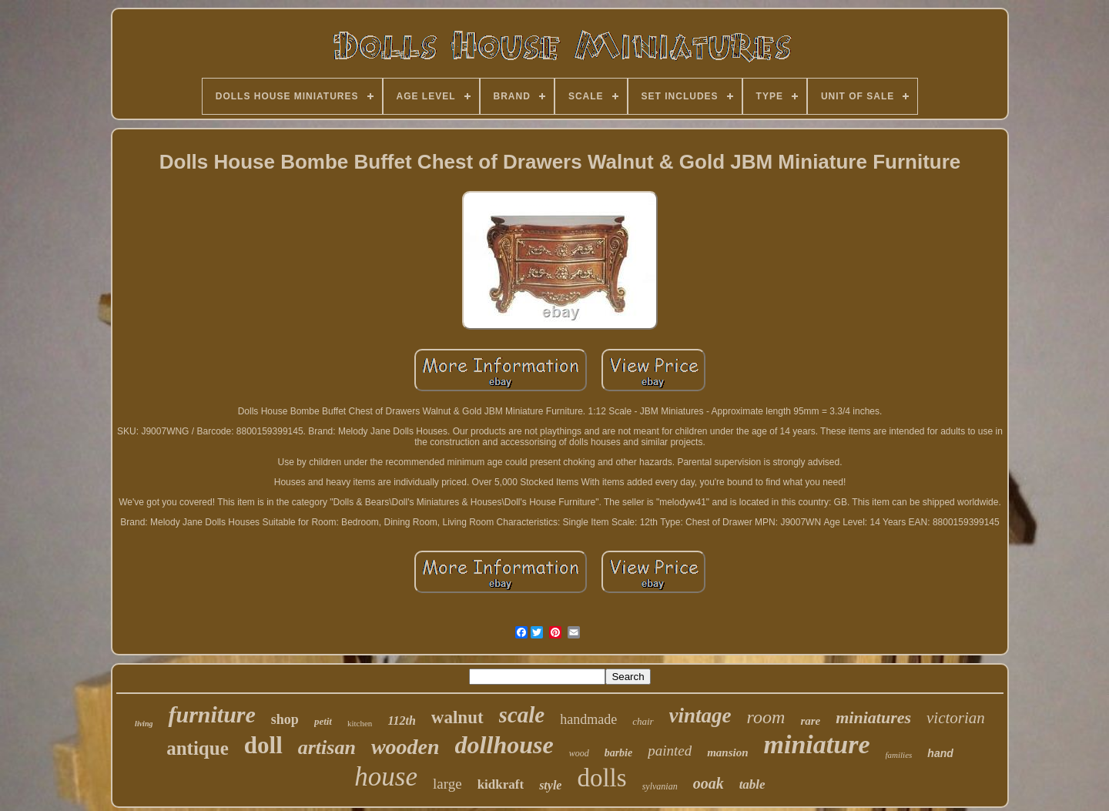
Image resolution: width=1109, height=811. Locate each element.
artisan (327, 747)
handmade (588, 719)
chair (642, 721)
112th (401, 720)
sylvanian (660, 786)
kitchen (359, 723)
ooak (708, 783)
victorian (955, 718)
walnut (457, 717)
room (766, 717)
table (752, 784)
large (447, 784)
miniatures (873, 717)
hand (940, 753)
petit (323, 721)
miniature (817, 744)
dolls (601, 778)
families (899, 754)
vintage (700, 715)
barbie (619, 753)
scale (522, 714)
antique (197, 748)
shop (285, 719)
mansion (727, 752)
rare (810, 721)
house (385, 777)
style (550, 785)
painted (670, 750)
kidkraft (500, 784)
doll (263, 745)
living (143, 723)
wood (579, 753)
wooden (405, 747)
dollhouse (504, 745)
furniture (211, 714)
